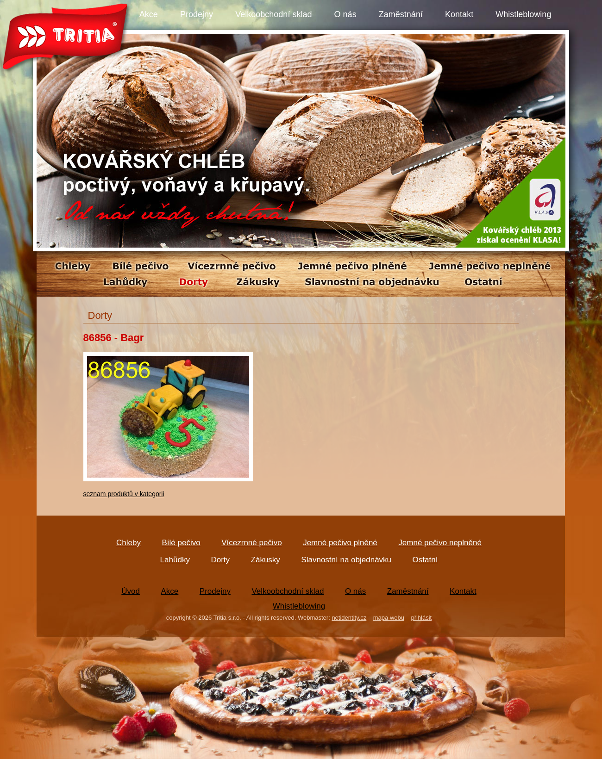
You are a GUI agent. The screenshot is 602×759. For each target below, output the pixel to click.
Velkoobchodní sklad (273, 14)
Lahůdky (175, 559)
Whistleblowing (523, 14)
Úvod (130, 591)
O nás (345, 14)
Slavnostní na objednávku (346, 559)
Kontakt (459, 14)
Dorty (220, 559)
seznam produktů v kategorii (123, 494)
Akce (148, 14)
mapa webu (388, 617)
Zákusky (265, 559)
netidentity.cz (349, 617)
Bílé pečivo (181, 542)
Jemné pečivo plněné (340, 542)
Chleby (128, 542)
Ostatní (425, 559)
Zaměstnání (401, 14)
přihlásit (421, 617)
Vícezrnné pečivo (251, 542)
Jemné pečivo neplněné (440, 542)
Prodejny (196, 14)
